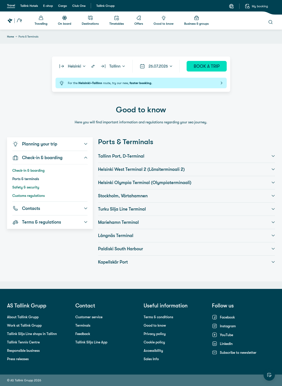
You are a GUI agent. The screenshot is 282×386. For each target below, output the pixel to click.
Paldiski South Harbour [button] (186, 248)
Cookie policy (154, 342)
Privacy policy (155, 333)
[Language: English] (231, 6)
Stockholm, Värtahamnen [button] (186, 195)
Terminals (82, 325)
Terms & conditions (158, 317)
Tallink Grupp (105, 5)
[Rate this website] (269, 375)
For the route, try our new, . (141, 83)
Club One (78, 5)
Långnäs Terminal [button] (186, 235)
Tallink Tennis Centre (23, 342)
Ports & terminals (25, 179)
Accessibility (153, 350)
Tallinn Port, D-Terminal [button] (186, 156)
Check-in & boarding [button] (49, 157)
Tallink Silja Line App (91, 342)
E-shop (48, 5)
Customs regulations (28, 195)
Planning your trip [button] (49, 144)
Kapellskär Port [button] (186, 262)
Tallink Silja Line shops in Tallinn (32, 333)
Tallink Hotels (29, 5)
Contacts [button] (49, 208)
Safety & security (25, 187)
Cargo (62, 5)
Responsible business (23, 350)
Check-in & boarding (28, 170)
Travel (11, 5)
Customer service (88, 317)
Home (10, 36)
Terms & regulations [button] (49, 222)
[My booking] (256, 6)
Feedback (82, 333)
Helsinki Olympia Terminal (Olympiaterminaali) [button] (186, 182)
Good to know (155, 325)
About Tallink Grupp (23, 317)
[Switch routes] (92, 66)
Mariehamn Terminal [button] (186, 222)
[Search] (270, 22)
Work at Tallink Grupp (24, 325)
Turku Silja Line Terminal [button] (186, 209)
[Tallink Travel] (14, 20)
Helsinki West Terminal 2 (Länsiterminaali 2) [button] (186, 169)
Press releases (18, 359)
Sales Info (151, 359)
